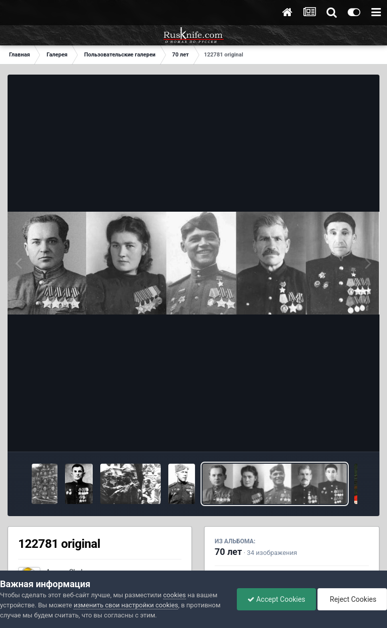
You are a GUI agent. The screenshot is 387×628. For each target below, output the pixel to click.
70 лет (228, 551)
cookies (174, 595)
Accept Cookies (276, 599)
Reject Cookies (352, 599)
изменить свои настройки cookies (126, 605)
